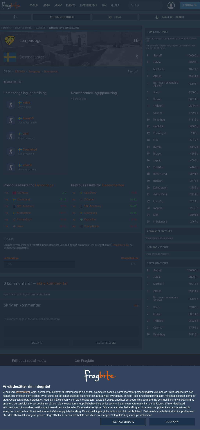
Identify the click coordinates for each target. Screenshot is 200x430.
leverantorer (23, 392)
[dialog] (100, 398)
